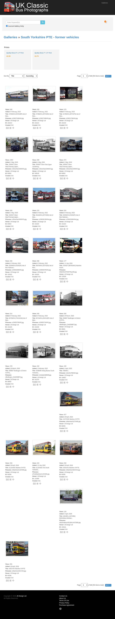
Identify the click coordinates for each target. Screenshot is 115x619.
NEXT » (108, 76)
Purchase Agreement (66, 605)
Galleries (104, 3)
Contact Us (63, 596)
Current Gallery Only (16, 26)
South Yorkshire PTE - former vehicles (50, 37)
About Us (62, 598)
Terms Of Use (64, 600)
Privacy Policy (64, 603)
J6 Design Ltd (22, 596)
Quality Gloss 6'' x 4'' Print (15, 53)
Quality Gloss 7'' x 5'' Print (43, 53)
